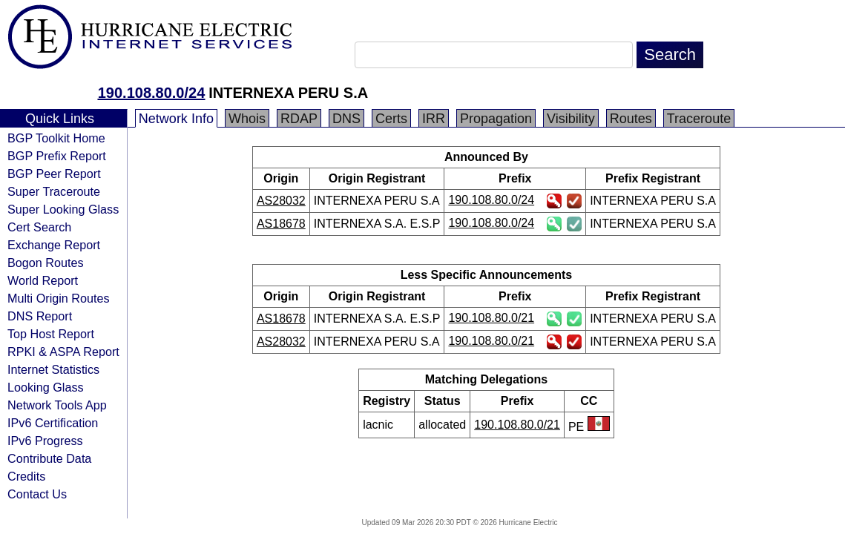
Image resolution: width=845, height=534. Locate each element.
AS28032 (281, 200)
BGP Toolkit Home (56, 138)
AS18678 (281, 223)
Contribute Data (49, 458)
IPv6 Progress (45, 440)
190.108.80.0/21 (491, 318)
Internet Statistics (53, 369)
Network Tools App (57, 405)
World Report (42, 280)
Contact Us (37, 494)
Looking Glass (45, 387)
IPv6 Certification (52, 422)
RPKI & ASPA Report (63, 351)
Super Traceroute (53, 191)
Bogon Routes (45, 262)
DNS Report (39, 316)
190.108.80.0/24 (152, 93)
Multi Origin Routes (58, 298)
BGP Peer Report (54, 173)
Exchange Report (53, 244)
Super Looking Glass (63, 209)
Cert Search (39, 227)
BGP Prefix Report (56, 155)
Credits (26, 476)
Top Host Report (50, 333)
